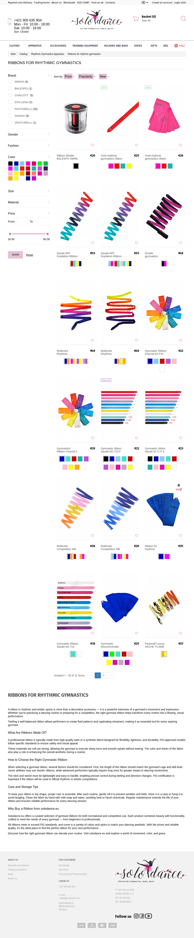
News (10, 874)
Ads (165, 45)
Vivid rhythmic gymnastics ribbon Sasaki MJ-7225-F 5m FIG (111, 157)
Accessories (58, 45)
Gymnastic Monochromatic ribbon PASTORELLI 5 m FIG (111, 645)
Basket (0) (149, 16)
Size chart (63, 869)
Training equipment (85, 45)
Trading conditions (17, 869)
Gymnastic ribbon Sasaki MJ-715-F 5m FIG (111, 450)
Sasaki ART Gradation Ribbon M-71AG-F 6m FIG (112, 255)
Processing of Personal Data (73, 874)
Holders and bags (116, 45)
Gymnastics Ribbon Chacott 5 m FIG (67, 450)
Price (68, 76)
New (103, 76)
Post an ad (97, 2)
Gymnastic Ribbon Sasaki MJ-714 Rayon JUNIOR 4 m (67, 645)
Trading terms (42, 2)
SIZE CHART (83, 2)
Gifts (154, 45)
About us (57, 2)
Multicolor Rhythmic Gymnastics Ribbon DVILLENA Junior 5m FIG (112, 352)
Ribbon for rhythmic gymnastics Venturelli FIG (153, 548)
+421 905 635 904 (28, 20)
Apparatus (36, 45)
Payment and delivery (20, 2)
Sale (179, 45)
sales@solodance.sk (69, 898)
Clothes (15, 45)
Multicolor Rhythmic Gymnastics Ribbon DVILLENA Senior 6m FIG (68, 352)
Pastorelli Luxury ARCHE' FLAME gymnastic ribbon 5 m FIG (155, 645)
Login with (180, 2)
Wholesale (69, 2)
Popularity (85, 76)
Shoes (139, 45)
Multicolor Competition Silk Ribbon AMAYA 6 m (67, 548)
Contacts (110, 2)
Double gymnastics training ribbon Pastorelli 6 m (153, 255)
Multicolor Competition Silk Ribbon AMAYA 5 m (111, 548)
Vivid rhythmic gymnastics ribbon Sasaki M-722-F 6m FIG (155, 157)
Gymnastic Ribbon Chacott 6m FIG (155, 352)
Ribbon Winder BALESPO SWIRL (67, 157)
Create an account (162, 2)
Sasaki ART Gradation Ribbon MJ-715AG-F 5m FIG (67, 255)
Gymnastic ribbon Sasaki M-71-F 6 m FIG (155, 450)
